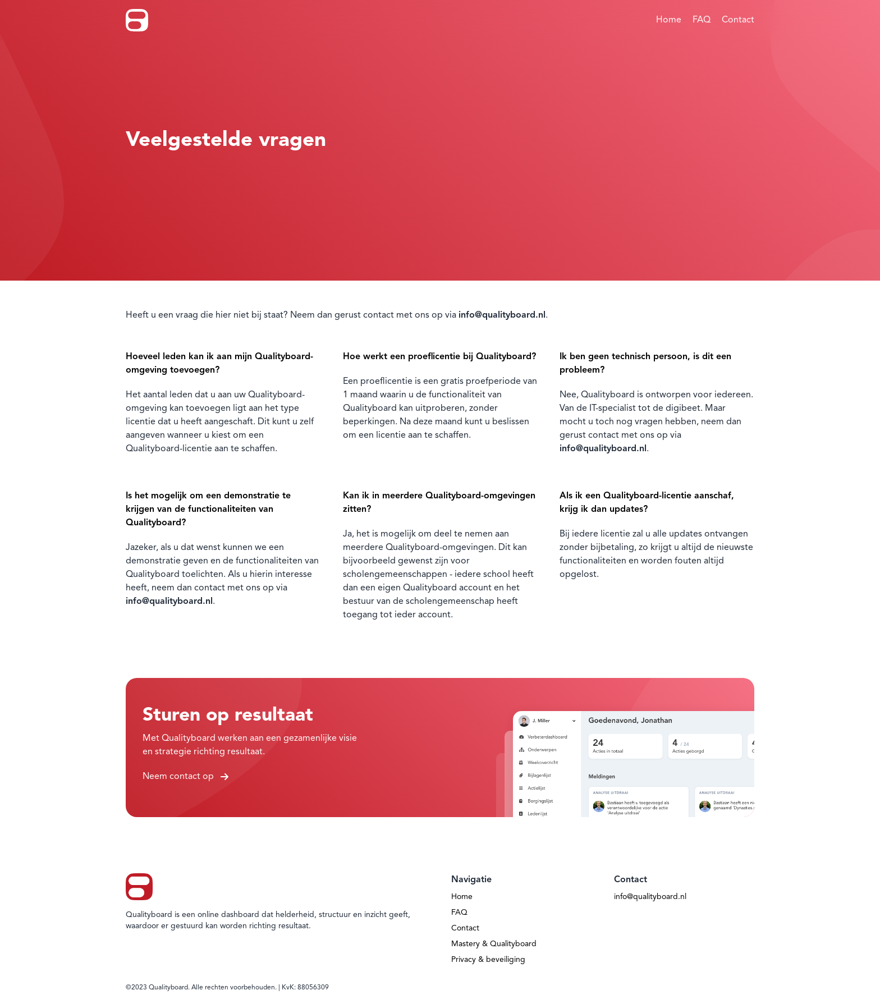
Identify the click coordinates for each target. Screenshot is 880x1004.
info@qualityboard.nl (650, 897)
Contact (738, 20)
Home (668, 20)
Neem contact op (185, 776)
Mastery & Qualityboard (494, 944)
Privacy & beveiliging (488, 960)
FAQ (702, 20)
